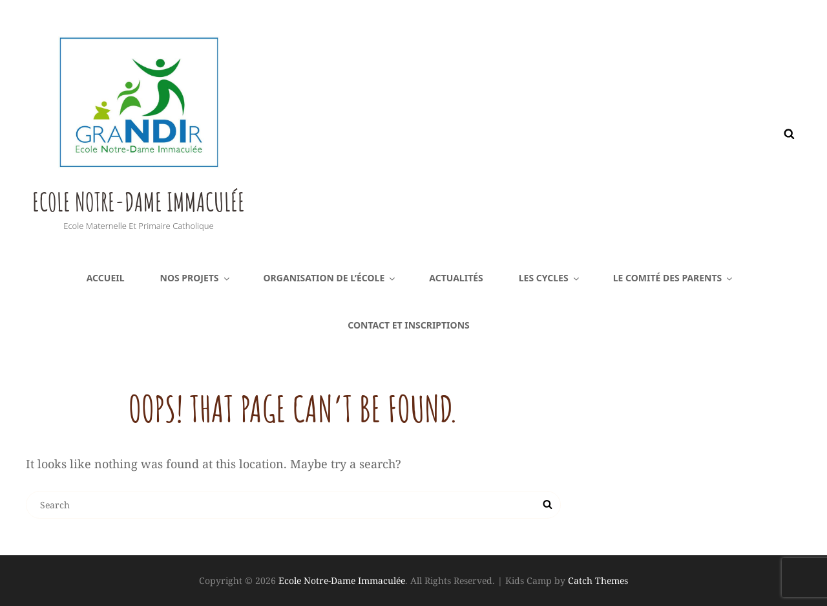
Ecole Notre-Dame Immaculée (221, 194)
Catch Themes (598, 580)
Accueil (106, 278)
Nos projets (195, 278)
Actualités (456, 278)
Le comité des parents (674, 278)
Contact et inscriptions (408, 325)
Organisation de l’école (330, 278)
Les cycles (550, 278)
